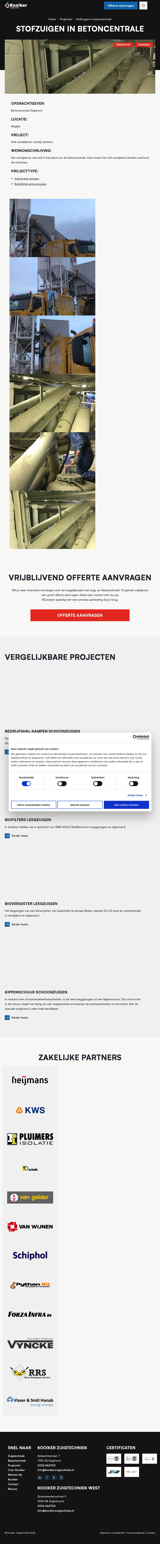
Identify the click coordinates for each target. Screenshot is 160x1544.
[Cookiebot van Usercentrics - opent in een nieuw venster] (135, 737)
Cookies (151, 1536)
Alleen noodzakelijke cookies (33, 804)
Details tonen (135, 795)
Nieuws (12, 1492)
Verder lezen (21, 838)
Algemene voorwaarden (112, 1536)
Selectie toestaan (80, 804)
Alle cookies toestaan (126, 804)
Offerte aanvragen (119, 5)
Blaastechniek (17, 1464)
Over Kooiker (16, 1473)
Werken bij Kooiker (15, 1481)
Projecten (66, 19)
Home (52, 19)
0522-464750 (46, 1469)
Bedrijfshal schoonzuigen (30, 184)
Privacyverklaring (135, 1536)
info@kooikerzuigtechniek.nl (55, 1473)
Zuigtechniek (16, 1459)
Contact (13, 1487)
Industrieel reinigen (27, 178)
